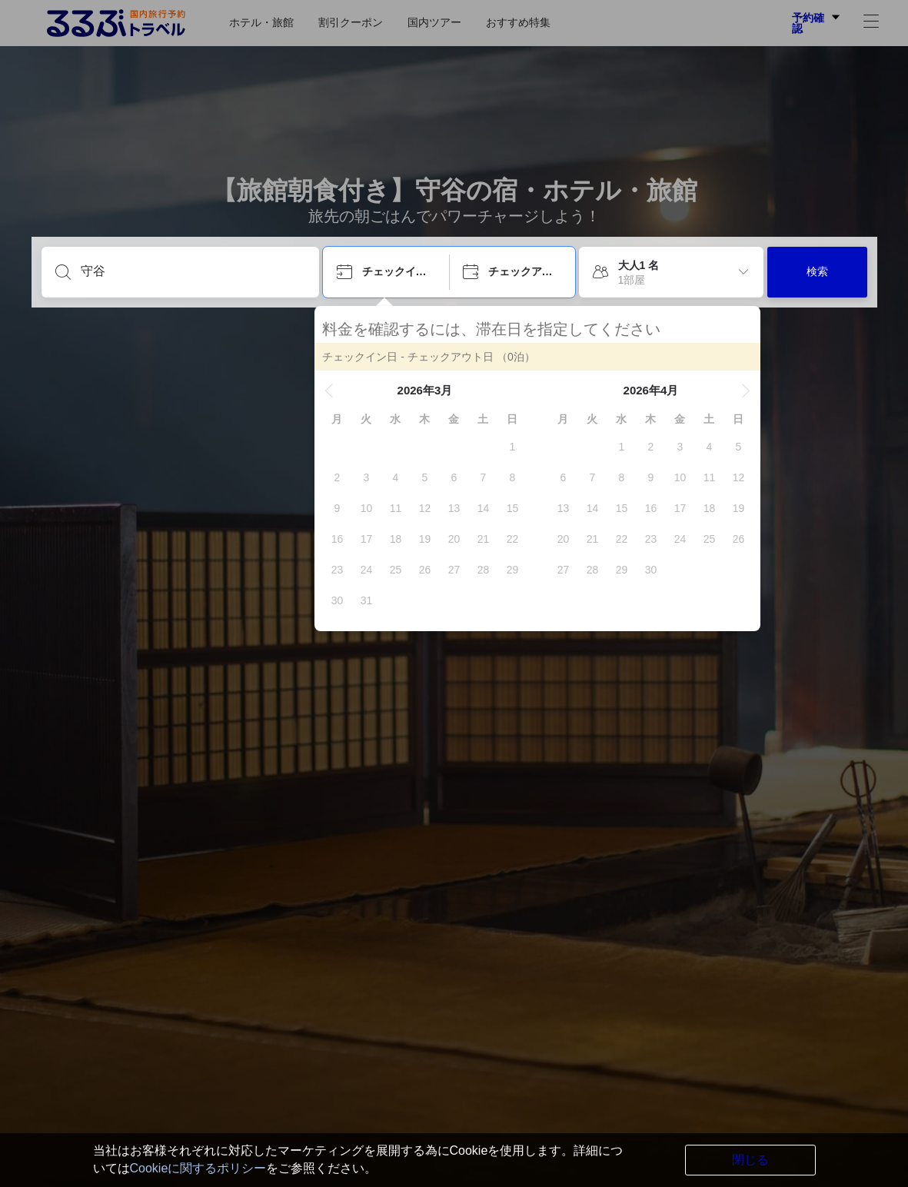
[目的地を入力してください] (192, 271)
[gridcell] (520, 446)
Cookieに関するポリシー (198, 1168)
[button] (337, 390)
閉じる (750, 1159)
